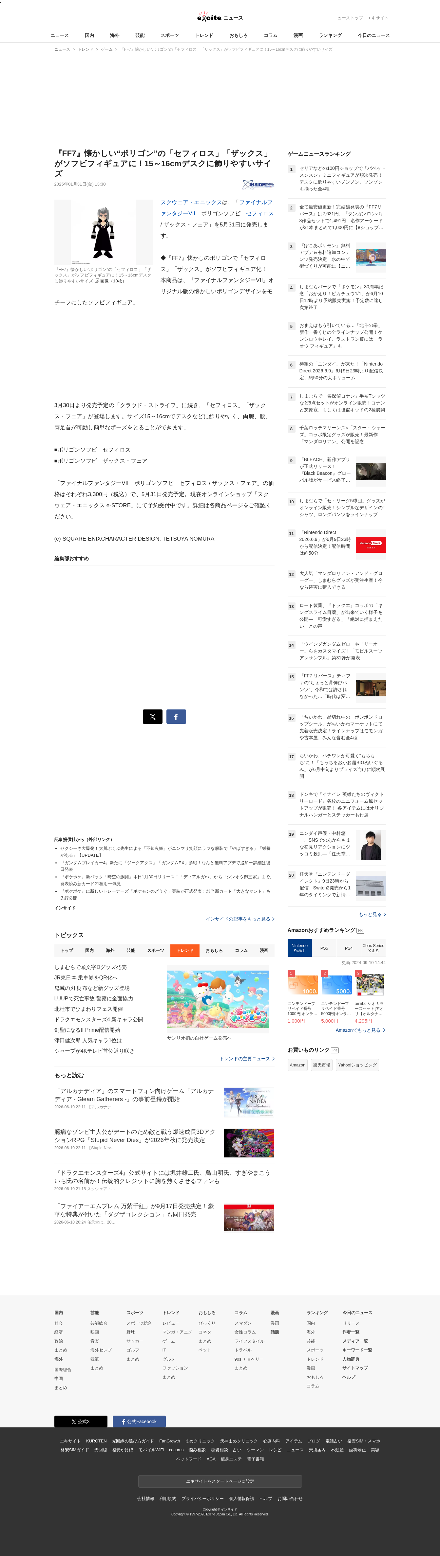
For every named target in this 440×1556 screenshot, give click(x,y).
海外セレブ (101, 1350)
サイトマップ (355, 1368)
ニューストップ (348, 17)
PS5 (324, 948)
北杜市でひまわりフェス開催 (88, 1009)
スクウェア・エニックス (191, 202)
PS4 (349, 948)
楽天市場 (321, 1065)
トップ (66, 950)
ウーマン (255, 1449)
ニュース (59, 35)
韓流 (94, 1359)
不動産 (337, 1449)
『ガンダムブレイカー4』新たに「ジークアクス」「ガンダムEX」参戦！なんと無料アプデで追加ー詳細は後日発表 (165, 866)
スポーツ (170, 35)
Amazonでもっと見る (358, 1030)
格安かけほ (122, 1449)
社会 (58, 1323)
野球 (130, 1332)
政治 (58, 1341)
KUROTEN (96, 1441)
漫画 (298, 35)
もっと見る (372, 914)
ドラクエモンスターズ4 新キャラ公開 (98, 1019)
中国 (58, 1378)
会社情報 (145, 1498)
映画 (94, 1332)
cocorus (176, 1449)
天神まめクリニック (239, 1441)
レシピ (275, 1449)
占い (237, 1449)
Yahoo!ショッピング (357, 1065)
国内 (89, 35)
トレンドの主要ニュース (247, 1058)
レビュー (171, 1323)
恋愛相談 (219, 1449)
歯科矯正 (357, 1449)
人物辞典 (350, 1359)
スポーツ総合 (139, 1323)
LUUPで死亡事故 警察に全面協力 (93, 998)
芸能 (139, 35)
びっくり (207, 1323)
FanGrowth (169, 1441)
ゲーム (169, 1341)
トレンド (204, 35)
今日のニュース (374, 35)
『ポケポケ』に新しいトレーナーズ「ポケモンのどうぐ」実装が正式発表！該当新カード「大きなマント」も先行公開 (165, 895)
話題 (275, 1332)
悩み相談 (197, 1449)
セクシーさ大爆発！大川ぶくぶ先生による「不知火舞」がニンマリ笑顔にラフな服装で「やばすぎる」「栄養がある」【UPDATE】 (165, 852)
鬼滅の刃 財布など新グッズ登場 (92, 988)
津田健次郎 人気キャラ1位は (88, 1040)
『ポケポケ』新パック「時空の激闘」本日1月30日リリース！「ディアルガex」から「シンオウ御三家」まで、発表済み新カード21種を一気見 (167, 880)
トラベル (243, 1350)
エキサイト (378, 17)
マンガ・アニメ (177, 1332)
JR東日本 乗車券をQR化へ (86, 977)
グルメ (169, 1359)
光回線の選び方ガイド (133, 1441)
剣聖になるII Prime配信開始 (87, 1030)
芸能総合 (98, 1323)
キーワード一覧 (357, 1350)
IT (164, 1350)
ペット (205, 1350)
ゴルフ (132, 1350)
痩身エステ (231, 1459)
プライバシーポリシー (203, 1498)
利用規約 (168, 1498)
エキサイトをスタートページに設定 (220, 1481)
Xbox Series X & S (373, 948)
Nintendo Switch (300, 948)
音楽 (94, 1341)
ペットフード (188, 1459)
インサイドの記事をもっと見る (240, 918)
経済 (58, 1332)
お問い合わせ (290, 1498)
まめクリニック (200, 1441)
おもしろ (238, 35)
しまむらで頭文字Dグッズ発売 (90, 967)
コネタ (205, 1332)
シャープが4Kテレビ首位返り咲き (94, 1051)
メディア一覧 (355, 1341)
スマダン (243, 1323)
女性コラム (245, 1332)
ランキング (330, 35)
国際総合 (62, 1369)
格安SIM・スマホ (363, 1441)
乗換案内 (317, 1449)
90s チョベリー (249, 1359)
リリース (351, 1323)
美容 (375, 1449)
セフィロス (260, 213)
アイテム (293, 1441)
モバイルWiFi (151, 1449)
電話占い (333, 1441)
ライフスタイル (249, 1341)
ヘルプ (348, 1377)
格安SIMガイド (75, 1449)
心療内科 (271, 1441)
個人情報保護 (241, 1498)
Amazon (298, 1065)
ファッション (175, 1368)
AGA (211, 1459)
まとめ (60, 1350)
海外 (114, 35)
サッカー (134, 1341)
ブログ (313, 1441)
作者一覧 (350, 1332)
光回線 (100, 1449)
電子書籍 (255, 1459)
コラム (270, 35)
